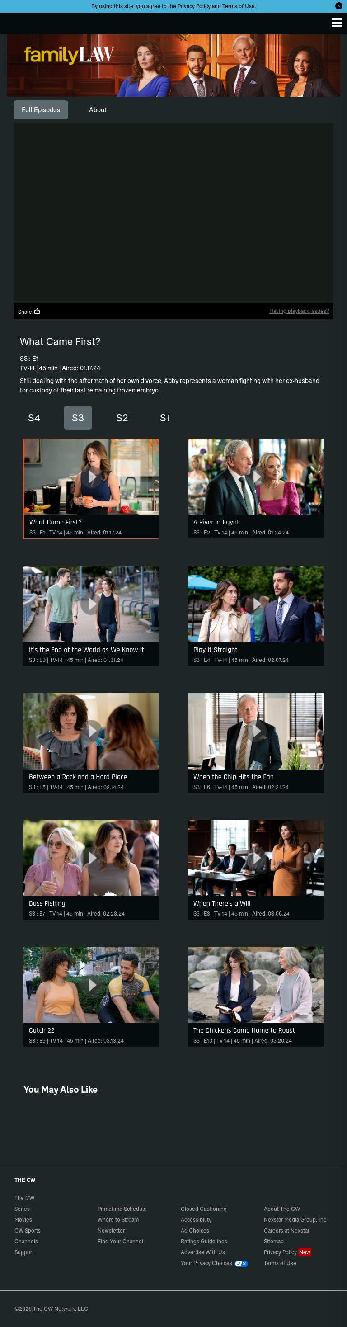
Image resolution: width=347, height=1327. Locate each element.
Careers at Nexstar (286, 1230)
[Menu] (337, 22)
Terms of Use (238, 6)
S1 (165, 417)
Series (22, 1208)
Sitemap (274, 1241)
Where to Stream (118, 1219)
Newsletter (111, 1230)
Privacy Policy (194, 6)
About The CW (282, 1208)
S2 (122, 417)
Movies (23, 1219)
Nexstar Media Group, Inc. (296, 1219)
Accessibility (196, 1219)
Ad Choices (195, 1230)
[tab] (41, 109)
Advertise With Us (203, 1252)
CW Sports (27, 1230)
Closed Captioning (204, 1208)
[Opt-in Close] (338, 5)
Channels (26, 1241)
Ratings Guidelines (204, 1241)
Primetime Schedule (122, 1208)
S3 (78, 417)
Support (24, 1252)
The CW (16, 21)
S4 (34, 417)
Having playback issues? (299, 310)
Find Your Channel (120, 1241)
